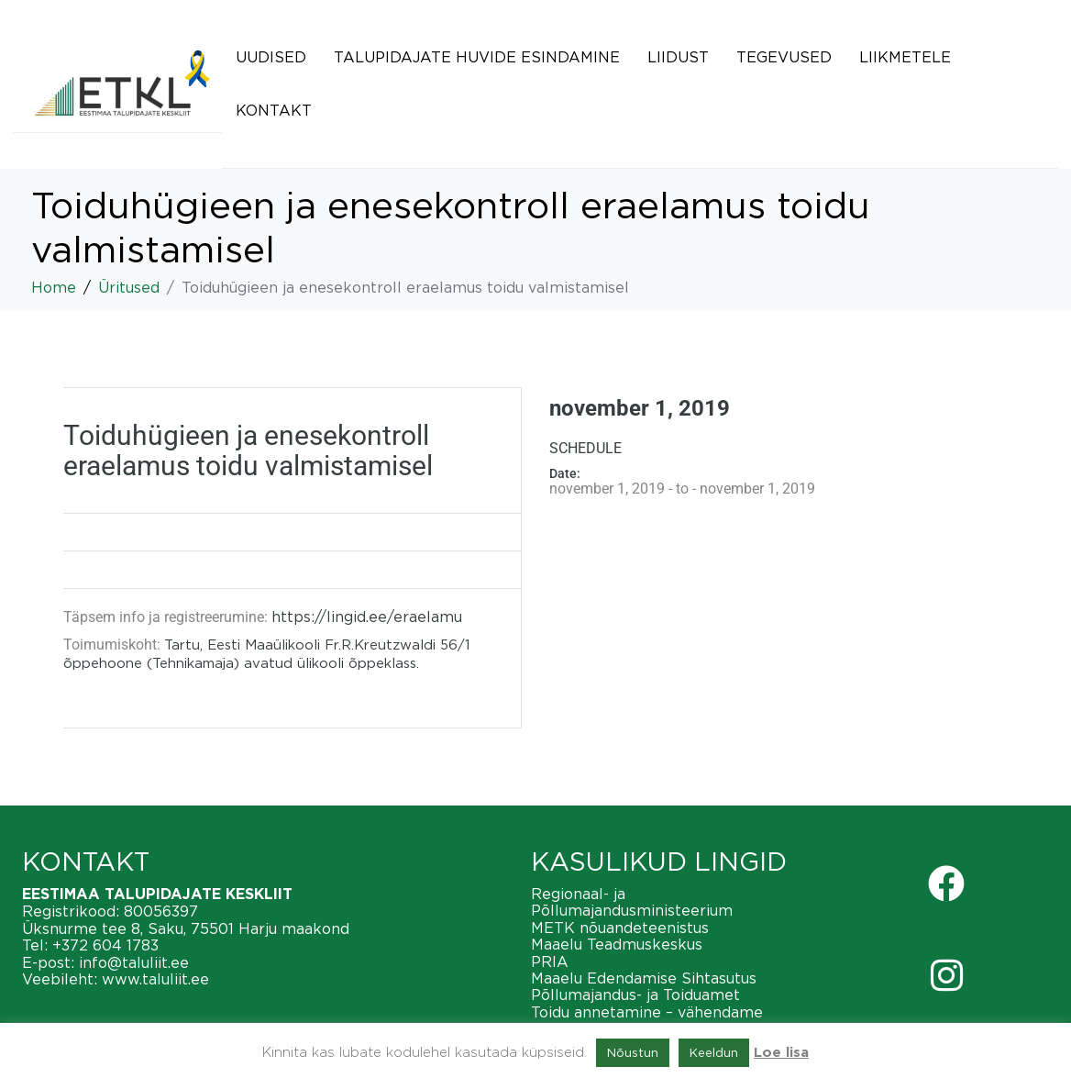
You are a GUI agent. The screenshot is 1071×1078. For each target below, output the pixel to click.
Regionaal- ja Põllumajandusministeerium (632, 901)
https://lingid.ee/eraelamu (366, 616)
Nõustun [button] (632, 1052)
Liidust (678, 57)
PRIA (550, 961)
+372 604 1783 (105, 945)
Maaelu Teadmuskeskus (616, 944)
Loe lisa (781, 1053)
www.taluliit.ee (155, 979)
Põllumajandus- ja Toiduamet (635, 994)
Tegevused (784, 57)
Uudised (271, 57)
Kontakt (274, 110)
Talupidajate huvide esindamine (477, 57)
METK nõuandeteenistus (620, 927)
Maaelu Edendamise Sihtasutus (643, 978)
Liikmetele (905, 57)
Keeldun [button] (714, 1052)
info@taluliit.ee (134, 962)
